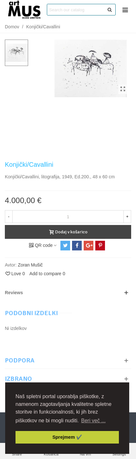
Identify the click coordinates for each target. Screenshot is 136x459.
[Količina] (68, 216)
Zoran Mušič (30, 264)
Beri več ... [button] (93, 420)
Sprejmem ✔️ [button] (67, 437)
